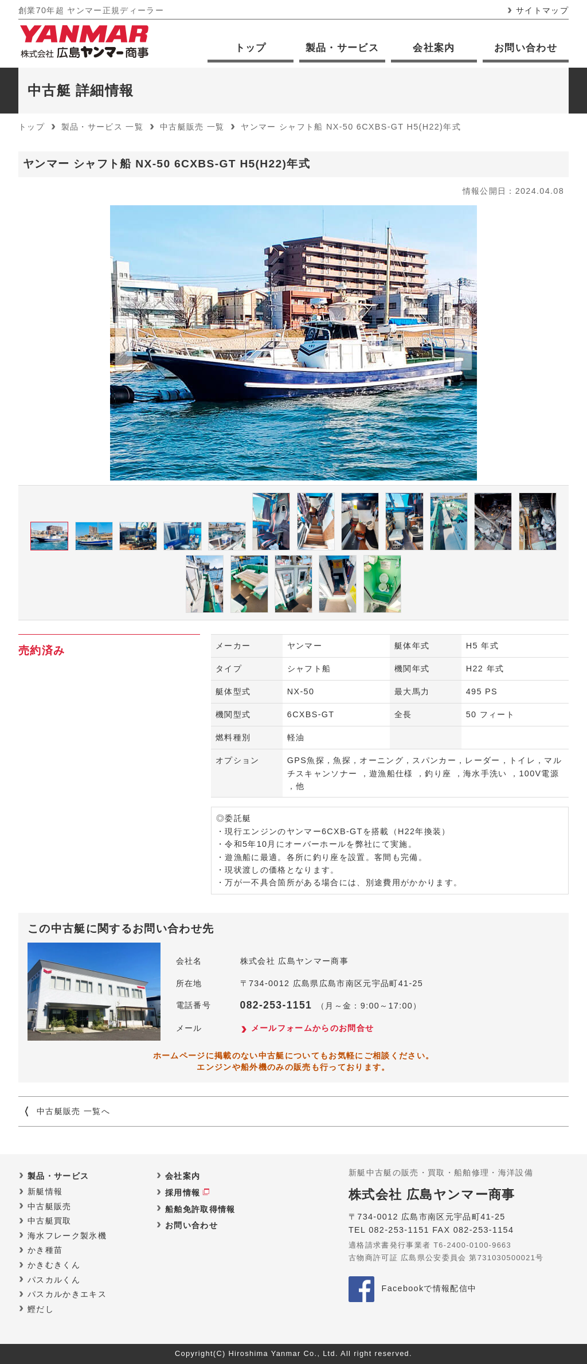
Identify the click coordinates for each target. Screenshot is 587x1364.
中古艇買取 (50, 1220)
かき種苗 (45, 1249)
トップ (251, 47)
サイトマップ (542, 10)
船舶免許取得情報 (200, 1209)
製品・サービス (342, 47)
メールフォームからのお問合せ (312, 1028)
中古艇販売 (50, 1206)
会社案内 (434, 47)
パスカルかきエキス (67, 1294)
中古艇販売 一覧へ (73, 1111)
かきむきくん (54, 1264)
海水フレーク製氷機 (67, 1235)
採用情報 (182, 1192)
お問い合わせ (525, 47)
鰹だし (41, 1309)
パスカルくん (54, 1279)
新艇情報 (45, 1191)
